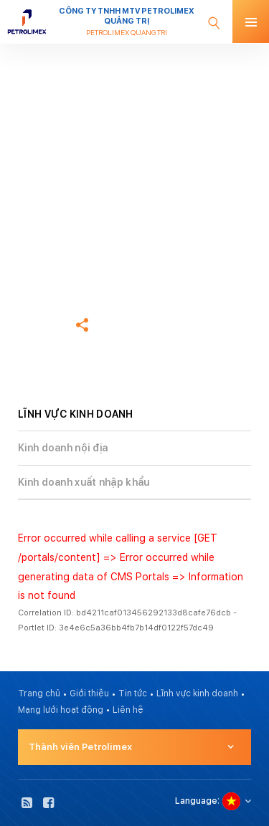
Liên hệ (128, 710)
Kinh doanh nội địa (63, 447)
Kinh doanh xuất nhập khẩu (84, 482)
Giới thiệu (89, 693)
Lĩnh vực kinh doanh (197, 693)
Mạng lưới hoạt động (60, 710)
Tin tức (132, 693)
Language (196, 801)
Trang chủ (39, 234)
